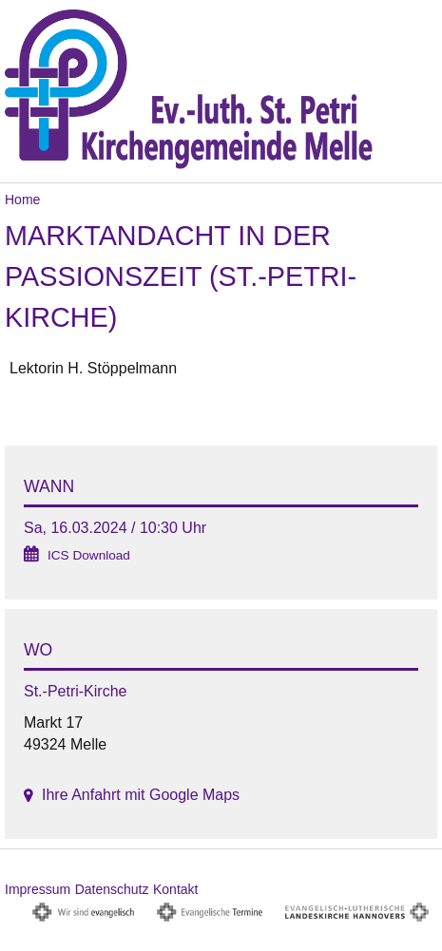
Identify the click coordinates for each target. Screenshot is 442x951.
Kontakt (175, 889)
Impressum (37, 889)
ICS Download (89, 555)
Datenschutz (112, 889)
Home (22, 199)
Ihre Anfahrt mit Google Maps (141, 795)
